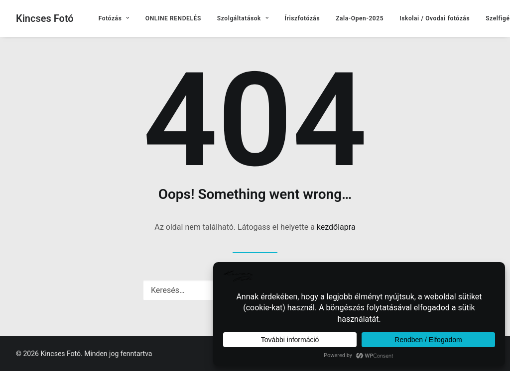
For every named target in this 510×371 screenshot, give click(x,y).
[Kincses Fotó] (45, 18)
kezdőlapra (336, 227)
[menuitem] (114, 18)
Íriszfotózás (302, 18)
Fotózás (114, 18)
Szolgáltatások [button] (243, 18)
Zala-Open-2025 (359, 18)
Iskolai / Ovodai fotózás (434, 18)
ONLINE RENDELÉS (173, 18)
